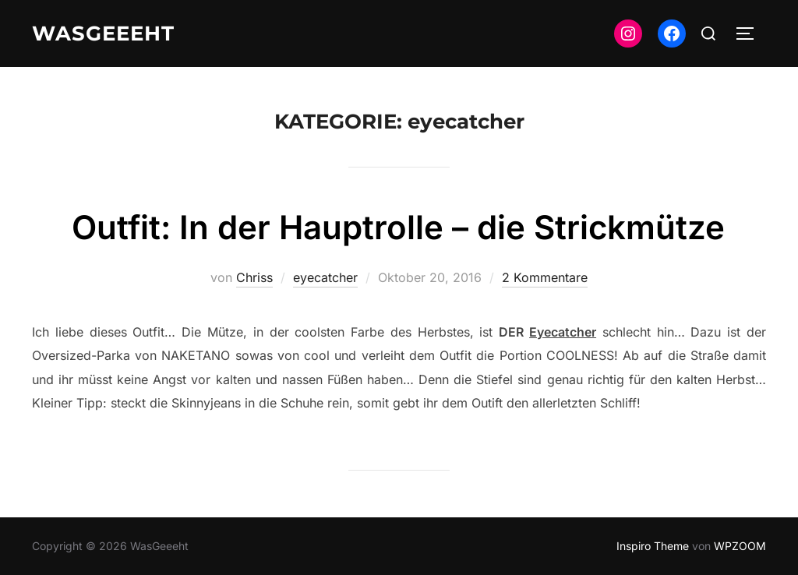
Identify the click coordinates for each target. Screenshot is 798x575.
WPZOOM (740, 545)
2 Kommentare (545, 277)
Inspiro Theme (652, 545)
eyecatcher (325, 277)
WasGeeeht (103, 33)
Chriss (254, 277)
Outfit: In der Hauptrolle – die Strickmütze (398, 227)
